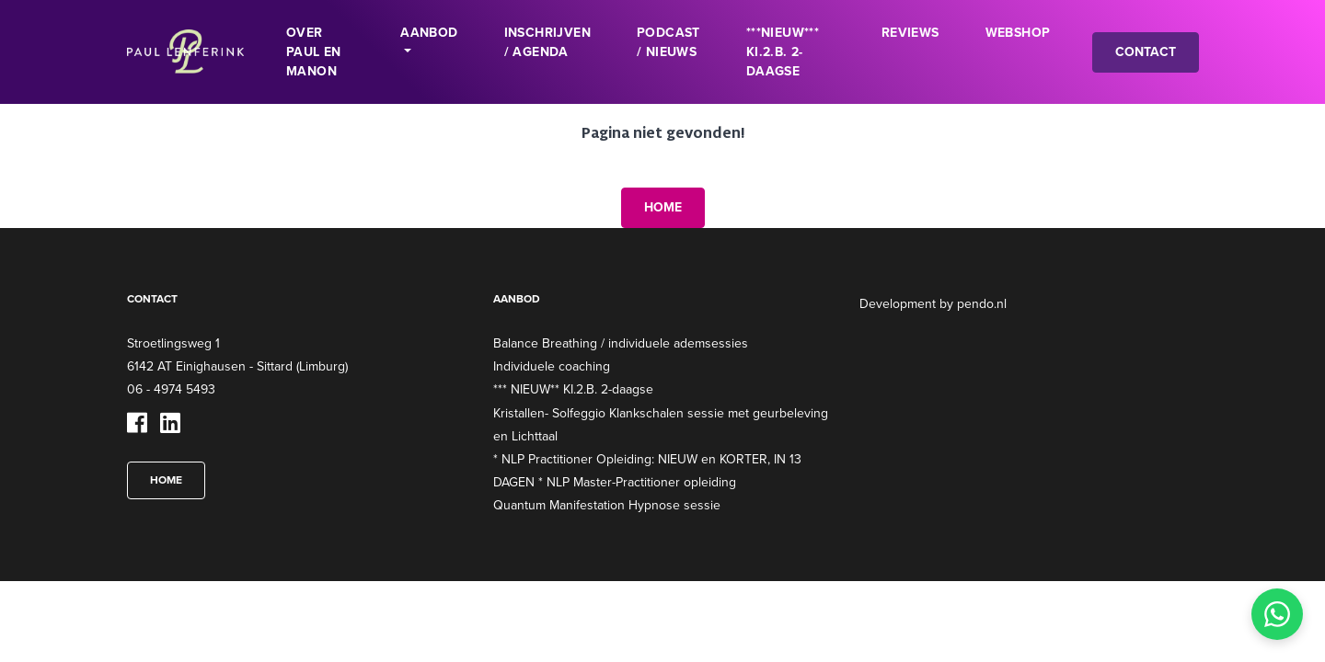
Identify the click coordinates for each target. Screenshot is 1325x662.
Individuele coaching (551, 366)
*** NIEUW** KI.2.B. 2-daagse (573, 389)
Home (663, 207)
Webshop (1018, 32)
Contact (1145, 51)
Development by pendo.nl (933, 303)
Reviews (910, 32)
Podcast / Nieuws (668, 42)
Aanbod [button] (428, 32)
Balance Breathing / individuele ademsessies (620, 343)
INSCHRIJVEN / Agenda (547, 42)
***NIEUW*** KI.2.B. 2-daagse (782, 51)
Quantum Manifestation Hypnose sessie (606, 505)
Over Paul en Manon (313, 51)
